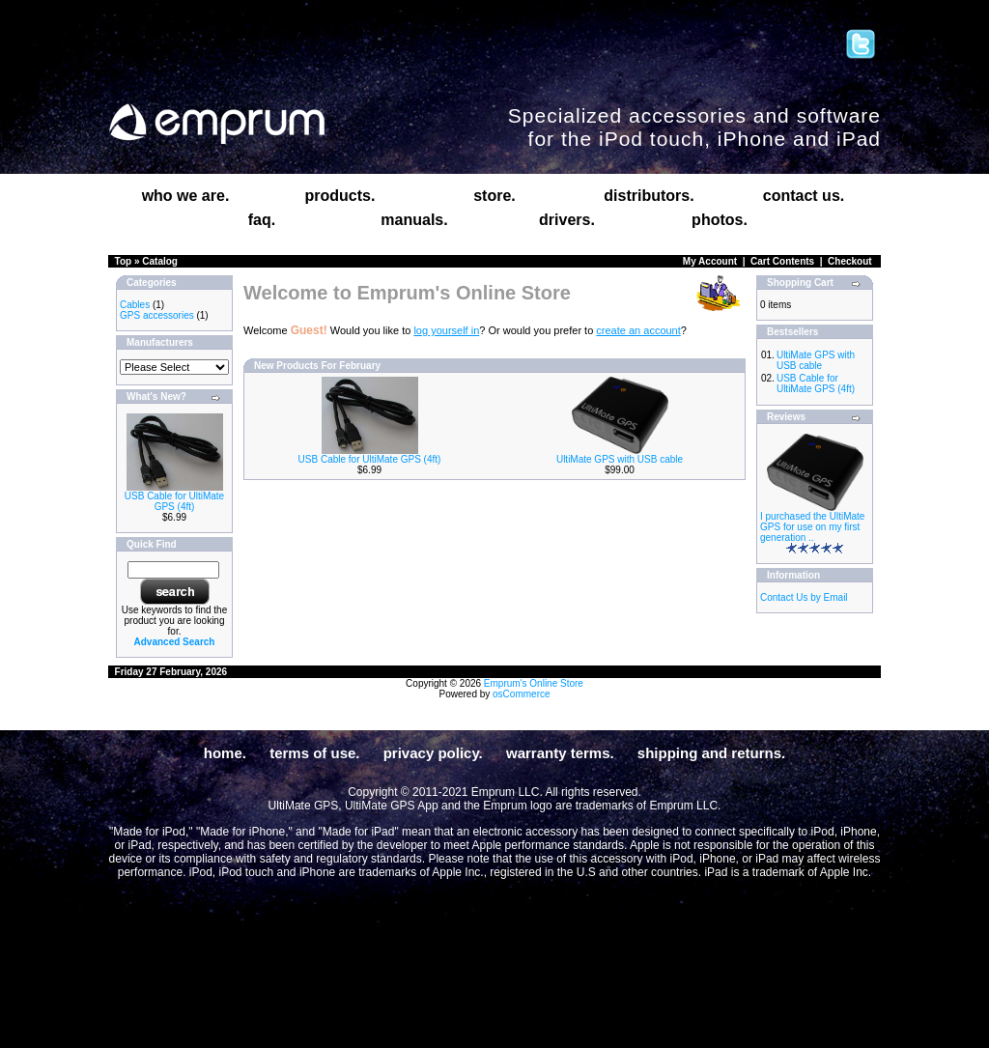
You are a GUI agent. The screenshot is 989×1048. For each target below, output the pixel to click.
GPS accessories (157, 315)
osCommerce (521, 694)
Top (123, 261)
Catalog (160, 261)
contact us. (803, 195)
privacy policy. (433, 753)
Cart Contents (782, 261)
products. (340, 195)
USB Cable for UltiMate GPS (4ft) (174, 501)
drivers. (567, 220)
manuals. (414, 220)
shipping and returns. (711, 753)
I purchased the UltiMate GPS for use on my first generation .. (812, 527)
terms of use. (314, 753)
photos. (720, 220)
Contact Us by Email (804, 597)
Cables (135, 304)
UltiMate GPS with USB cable (619, 459)
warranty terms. (560, 753)
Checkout (850, 261)
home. (225, 753)
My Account (710, 261)
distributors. (648, 195)
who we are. (186, 195)
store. (494, 195)
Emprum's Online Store (533, 683)
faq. (261, 220)
